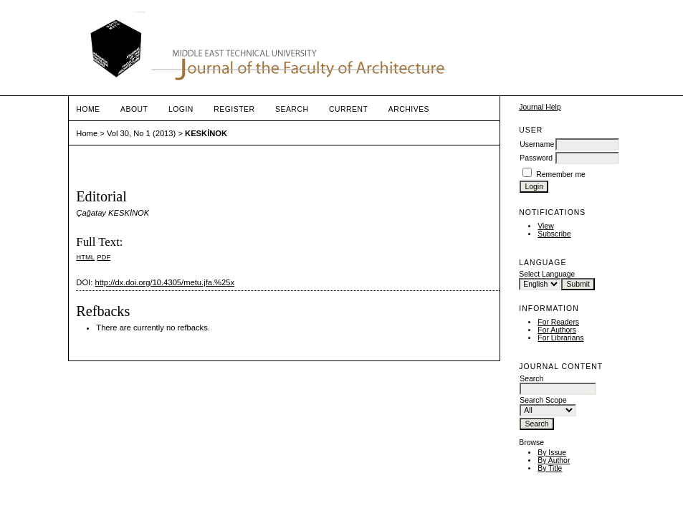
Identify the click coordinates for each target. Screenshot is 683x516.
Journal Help (539, 107)
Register (234, 109)
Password (536, 158)
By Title (550, 468)
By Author (554, 460)
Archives (408, 109)
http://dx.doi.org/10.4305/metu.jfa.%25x (164, 282)
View (545, 226)
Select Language (547, 274)
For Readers (558, 322)
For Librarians (560, 338)
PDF (103, 257)
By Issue (552, 453)
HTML (85, 257)
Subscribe (554, 234)
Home (88, 109)
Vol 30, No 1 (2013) (141, 133)
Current (348, 109)
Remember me (561, 174)
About (134, 109)
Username (537, 144)
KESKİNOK (206, 133)
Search (291, 109)
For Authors (557, 330)
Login (181, 109)
